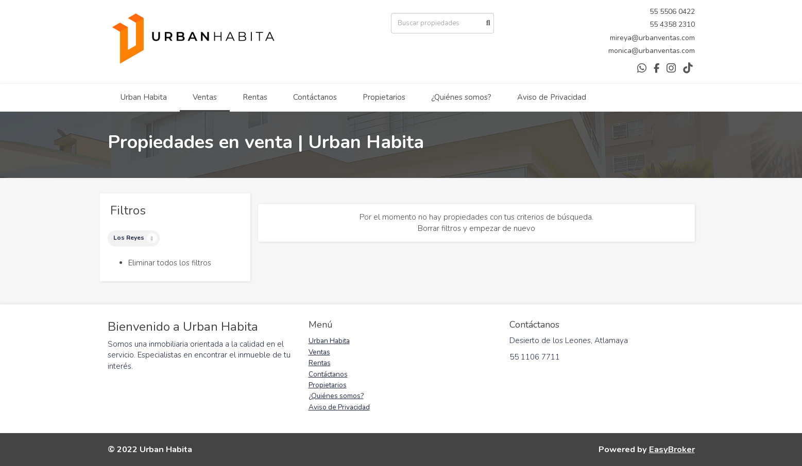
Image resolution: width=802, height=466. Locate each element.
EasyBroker (672, 449)
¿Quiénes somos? (461, 97)
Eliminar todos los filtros (169, 263)
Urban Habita (144, 97)
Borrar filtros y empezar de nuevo (476, 228)
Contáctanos (315, 97)
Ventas (205, 97)
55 (655, 11)
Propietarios (384, 97)
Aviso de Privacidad (551, 97)
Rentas (255, 97)
